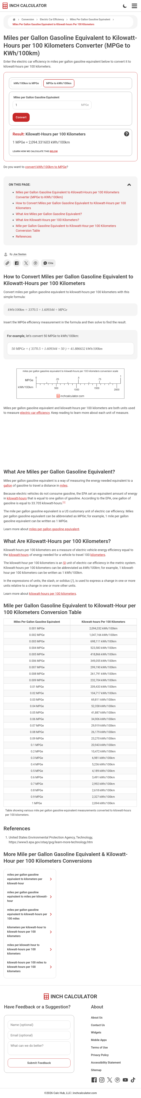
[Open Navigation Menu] (134, 6)
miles (63, 485)
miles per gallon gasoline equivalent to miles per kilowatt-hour (29, 897)
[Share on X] (26, 263)
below (54, 151)
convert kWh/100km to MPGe (46, 167)
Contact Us (98, 1025)
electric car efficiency (35, 413)
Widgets (96, 1032)
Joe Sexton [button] (19, 254)
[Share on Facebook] (17, 263)
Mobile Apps (99, 1040)
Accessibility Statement (106, 1062)
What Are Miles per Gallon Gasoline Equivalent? (49, 214)
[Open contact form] (126, 133)
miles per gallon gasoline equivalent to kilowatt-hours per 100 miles (29, 914)
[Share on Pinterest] (35, 263)
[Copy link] (7, 263)
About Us (97, 1017)
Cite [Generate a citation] (48, 263)
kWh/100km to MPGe (26, 83)
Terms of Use (99, 1047)
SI (64, 563)
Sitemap (96, 1070)
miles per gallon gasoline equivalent (54, 529)
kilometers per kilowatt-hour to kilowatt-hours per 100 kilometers (29, 932)
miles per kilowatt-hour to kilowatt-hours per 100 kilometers (29, 949)
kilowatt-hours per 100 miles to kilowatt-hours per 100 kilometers (29, 967)
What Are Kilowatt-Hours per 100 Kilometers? (47, 220)
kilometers (97, 555)
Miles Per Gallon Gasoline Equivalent (90, 19)
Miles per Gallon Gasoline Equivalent (36, 97)
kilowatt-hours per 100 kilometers (52, 593)
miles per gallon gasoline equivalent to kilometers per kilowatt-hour (29, 879)
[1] (64, 502)
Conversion (28, 19)
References (24, 236)
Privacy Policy (100, 1055)
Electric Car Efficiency (52, 19)
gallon (8, 485)
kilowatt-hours (17, 498)
